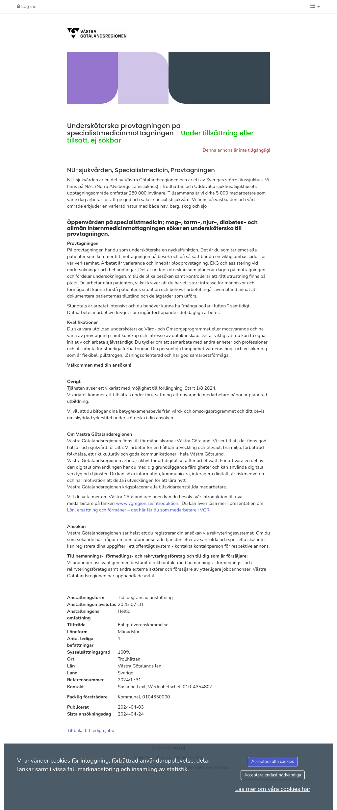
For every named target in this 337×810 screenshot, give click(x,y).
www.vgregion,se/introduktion (147, 503)
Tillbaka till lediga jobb (91, 730)
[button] (315, 6)
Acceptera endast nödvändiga (272, 775)
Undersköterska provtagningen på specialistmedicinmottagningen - (160, 133)
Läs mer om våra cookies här (272, 789)
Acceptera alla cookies (272, 762)
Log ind (27, 6)
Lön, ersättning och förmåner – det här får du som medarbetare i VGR (138, 510)
